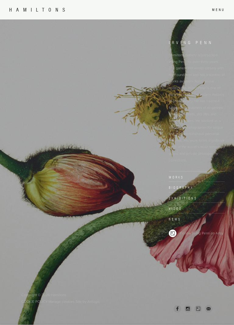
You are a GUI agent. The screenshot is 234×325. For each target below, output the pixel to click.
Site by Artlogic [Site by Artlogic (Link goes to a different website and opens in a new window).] (88, 301)
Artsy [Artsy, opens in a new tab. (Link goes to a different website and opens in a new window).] (198, 309)
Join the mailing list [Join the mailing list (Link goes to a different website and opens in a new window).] (208, 309)
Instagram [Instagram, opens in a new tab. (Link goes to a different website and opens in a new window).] (188, 309)
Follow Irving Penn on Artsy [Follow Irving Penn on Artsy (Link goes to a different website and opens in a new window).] (196, 233)
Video (175, 208)
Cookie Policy (34, 301)
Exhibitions (183, 198)
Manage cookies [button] (61, 301)
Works (176, 177)
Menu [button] (218, 10)
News (175, 219)
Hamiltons (39, 9)
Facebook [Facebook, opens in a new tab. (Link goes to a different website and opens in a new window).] (177, 309)
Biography (181, 187)
